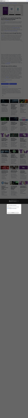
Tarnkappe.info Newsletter (12, 208)
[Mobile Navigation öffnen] (27, 1)
